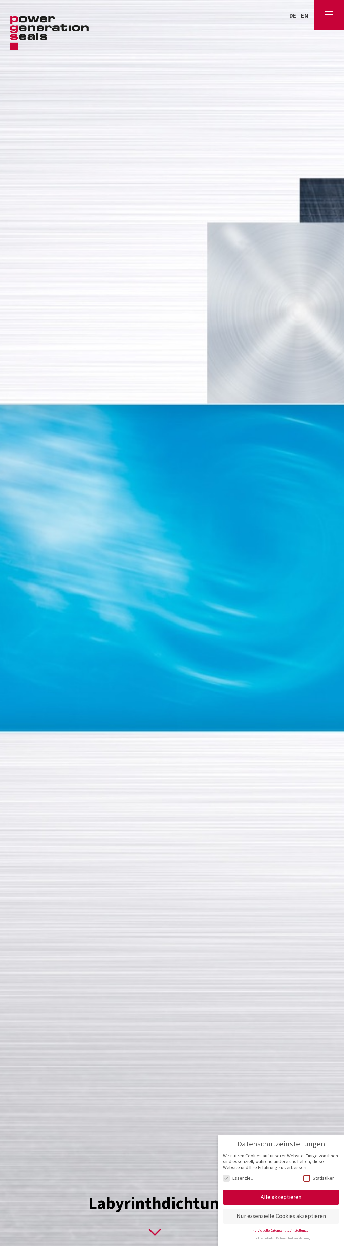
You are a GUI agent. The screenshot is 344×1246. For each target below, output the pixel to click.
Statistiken (319, 1178)
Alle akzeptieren (281, 1197)
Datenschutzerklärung (293, 1238)
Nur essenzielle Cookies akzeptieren (281, 1216)
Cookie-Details (263, 1238)
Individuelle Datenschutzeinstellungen (281, 1230)
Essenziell (238, 1178)
